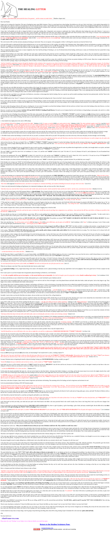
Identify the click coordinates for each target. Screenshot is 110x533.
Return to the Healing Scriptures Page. (55, 524)
